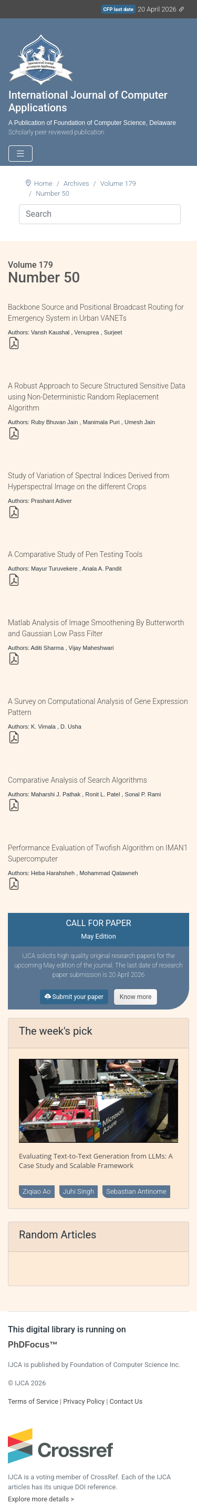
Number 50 (52, 193)
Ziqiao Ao (37, 1191)
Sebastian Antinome (136, 1191)
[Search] (100, 214)
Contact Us (125, 1401)
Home (43, 183)
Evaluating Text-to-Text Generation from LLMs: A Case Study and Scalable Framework (96, 1160)
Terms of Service (33, 1401)
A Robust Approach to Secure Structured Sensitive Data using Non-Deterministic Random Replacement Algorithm (96, 397)
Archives (76, 183)
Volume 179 (118, 183)
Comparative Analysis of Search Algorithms (77, 780)
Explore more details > (41, 1499)
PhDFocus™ (33, 1344)
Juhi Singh (79, 1191)
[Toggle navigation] (20, 153)
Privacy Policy (84, 1401)
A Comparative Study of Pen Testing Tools (75, 554)
